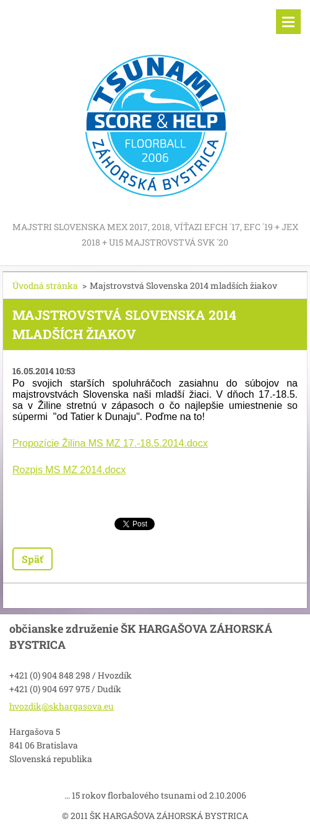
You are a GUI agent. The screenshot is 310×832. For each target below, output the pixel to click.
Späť (32, 558)
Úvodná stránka (45, 285)
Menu (288, 21)
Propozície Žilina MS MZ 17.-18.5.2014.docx (110, 443)
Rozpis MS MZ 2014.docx (69, 470)
